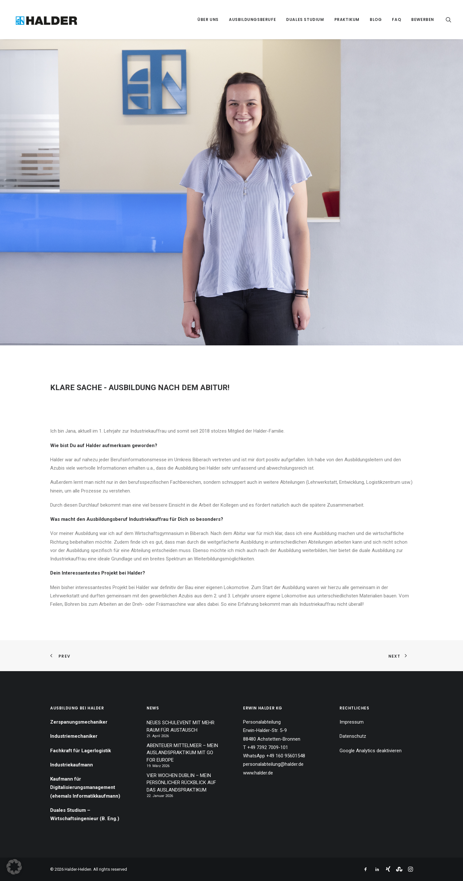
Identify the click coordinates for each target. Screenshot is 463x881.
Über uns (208, 19)
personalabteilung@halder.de (273, 764)
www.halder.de (258, 773)
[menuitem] (208, 19)
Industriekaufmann (71, 765)
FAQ (396, 19)
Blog (376, 19)
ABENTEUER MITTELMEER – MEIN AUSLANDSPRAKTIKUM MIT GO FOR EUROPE (182, 753)
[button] (448, 19)
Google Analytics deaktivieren (371, 751)
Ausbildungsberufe (252, 19)
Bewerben (422, 19)
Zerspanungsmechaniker (78, 722)
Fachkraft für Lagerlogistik (80, 751)
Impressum (352, 722)
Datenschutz (353, 736)
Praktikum (346, 19)
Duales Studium (305, 19)
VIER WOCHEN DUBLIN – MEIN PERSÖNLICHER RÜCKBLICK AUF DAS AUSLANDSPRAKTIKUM (181, 783)
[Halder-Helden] (44, 19)
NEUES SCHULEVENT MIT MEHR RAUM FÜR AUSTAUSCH (180, 726)
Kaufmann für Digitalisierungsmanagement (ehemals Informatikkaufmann (84, 787)
